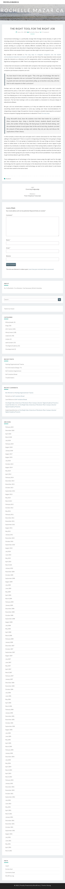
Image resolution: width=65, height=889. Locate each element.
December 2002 (9, 787)
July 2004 (8, 760)
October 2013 (9, 487)
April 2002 (8, 810)
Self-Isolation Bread (11, 374)
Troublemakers (9, 378)
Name (8, 240)
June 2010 (8, 555)
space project (9, 342)
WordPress (36, 885)
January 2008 (9, 642)
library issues (9, 332)
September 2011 (10, 524)
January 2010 (9, 568)
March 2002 (8, 814)
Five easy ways (45, 113)
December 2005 (9, 716)
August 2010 (8, 548)
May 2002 (8, 807)
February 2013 (9, 504)
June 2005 (8, 736)
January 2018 (9, 450)
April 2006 (8, 703)
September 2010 (10, 545)
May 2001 (8, 844)
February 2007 (9, 676)
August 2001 (8, 834)
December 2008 (9, 608)
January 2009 (9, 605)
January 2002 (9, 817)
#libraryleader (9, 322)
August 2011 (8, 528)
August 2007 (8, 655)
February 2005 (9, 750)
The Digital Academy (11, 346)
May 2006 (8, 699)
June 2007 (8, 662)
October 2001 (9, 827)
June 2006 (8, 696)
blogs (7, 325)
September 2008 (10, 619)
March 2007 (8, 672)
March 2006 (8, 706)
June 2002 (8, 803)
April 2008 (8, 632)
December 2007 (9, 645)
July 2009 (8, 585)
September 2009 (10, 578)
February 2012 (9, 514)
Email (8, 248)
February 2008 (9, 639)
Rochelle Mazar (34, 32)
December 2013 (9, 481)
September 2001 (10, 830)
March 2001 (8, 851)
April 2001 (8, 847)
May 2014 (8, 471)
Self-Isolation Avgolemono (13, 371)
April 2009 (8, 595)
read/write (8, 336)
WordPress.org (9, 876)
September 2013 (10, 491)
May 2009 (8, 592)
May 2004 (8, 763)
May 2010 (8, 558)
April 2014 (8, 474)
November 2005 (9, 719)
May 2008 (8, 629)
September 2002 (10, 797)
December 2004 (9, 756)
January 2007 (9, 679)
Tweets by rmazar (9, 309)
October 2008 (9, 615)
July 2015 (8, 460)
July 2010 (8, 551)
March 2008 (8, 635)
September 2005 (10, 726)
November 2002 (9, 790)
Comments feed (10, 872)
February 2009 (9, 602)
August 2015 (8, 457)
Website (8, 256)
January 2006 (9, 713)
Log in (7, 866)
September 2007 (10, 652)
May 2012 (8, 511)
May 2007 (8, 666)
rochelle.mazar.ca (11, 2)
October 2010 (9, 541)
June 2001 (8, 840)
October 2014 (9, 464)
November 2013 (9, 484)
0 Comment (45, 32)
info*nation (8, 329)
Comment (9, 215)
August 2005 (8, 730)
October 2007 (9, 649)
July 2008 (8, 625)
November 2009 (9, 571)
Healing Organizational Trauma (14, 364)
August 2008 (8, 622)
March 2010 (8, 565)
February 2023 (9, 427)
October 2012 (9, 508)
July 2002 (8, 800)
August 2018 (8, 447)
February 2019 (9, 444)
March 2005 (8, 746)
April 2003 (8, 773)
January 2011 (9, 534)
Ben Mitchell (9, 393)
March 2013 (8, 501)
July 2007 (8, 659)
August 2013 (8, 494)
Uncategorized (9, 349)
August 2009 (8, 582)
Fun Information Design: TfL (13, 367)
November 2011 (9, 521)
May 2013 (8, 498)
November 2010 (9, 538)
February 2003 (9, 780)
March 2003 (8, 777)
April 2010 (8, 561)
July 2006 (8, 692)
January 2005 (9, 753)
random (8, 179)
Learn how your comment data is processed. (41, 269)
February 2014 (9, 477)
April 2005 (8, 743)
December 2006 (9, 682)
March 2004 (8, 770)
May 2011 (8, 531)
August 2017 (8, 454)
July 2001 (8, 837)
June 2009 (8, 588)
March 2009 (8, 598)
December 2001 (9, 820)
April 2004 (8, 766)
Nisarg (49, 885)
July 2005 (8, 733)
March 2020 (8, 437)
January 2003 (9, 783)
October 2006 (9, 689)
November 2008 (9, 612)
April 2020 (8, 434)
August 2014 (8, 467)
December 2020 (9, 430)
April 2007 (8, 669)
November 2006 (9, 686)
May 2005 (8, 740)
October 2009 (9, 575)
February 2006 (9, 709)
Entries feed (8, 869)
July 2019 (8, 440)
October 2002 (9, 793)
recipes (7, 339)
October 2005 (9, 723)
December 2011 (9, 518)
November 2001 (9, 824)
